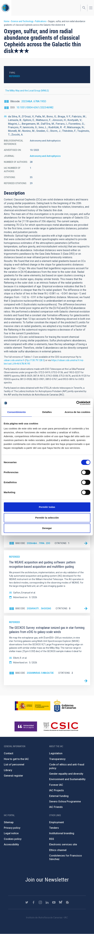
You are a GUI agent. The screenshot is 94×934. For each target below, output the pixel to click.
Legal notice (11, 833)
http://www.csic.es (60, 726)
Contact (8, 753)
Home (6, 21)
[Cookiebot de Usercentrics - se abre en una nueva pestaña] (76, 403)
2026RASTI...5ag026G (39, 608)
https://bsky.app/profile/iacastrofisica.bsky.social (60, 902)
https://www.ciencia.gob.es (32, 706)
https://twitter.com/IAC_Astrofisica (26, 902)
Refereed (14, 76)
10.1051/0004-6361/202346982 (35, 107)
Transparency (57, 759)
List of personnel (14, 764)
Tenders (54, 827)
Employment (56, 822)
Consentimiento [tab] (16, 412)
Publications (40, 21)
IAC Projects (56, 790)
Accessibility (11, 844)
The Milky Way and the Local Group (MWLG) (27, 90)
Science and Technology (22, 21)
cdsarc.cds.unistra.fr (14, 360)
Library (8, 770)
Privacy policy (12, 827)
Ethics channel (57, 850)
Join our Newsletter (47, 879)
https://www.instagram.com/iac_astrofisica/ (40, 902)
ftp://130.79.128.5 (35, 360)
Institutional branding (61, 833)
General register (13, 775)
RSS (51, 839)
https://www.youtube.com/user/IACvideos (53, 902)
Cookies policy (12, 839)
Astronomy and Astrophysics (45, 156)
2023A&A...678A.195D (33, 101)
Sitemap (9, 822)
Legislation (55, 753)
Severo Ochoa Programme (65, 801)
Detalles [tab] (47, 412)
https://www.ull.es (26, 726)
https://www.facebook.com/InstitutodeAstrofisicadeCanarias (33, 902)
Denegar (47, 528)
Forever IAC (56, 784)
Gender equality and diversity (66, 773)
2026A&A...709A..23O (38, 543)
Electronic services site (63, 844)
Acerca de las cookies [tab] (77, 412)
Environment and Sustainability (67, 779)
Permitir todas (47, 507)
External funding (59, 796)
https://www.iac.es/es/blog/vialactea (67, 902)
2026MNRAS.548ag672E (40, 673)
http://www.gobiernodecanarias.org (65, 705)
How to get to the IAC (16, 759)
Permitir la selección (47, 517)
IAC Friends (56, 807)
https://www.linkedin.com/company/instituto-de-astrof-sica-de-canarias (47, 902)
